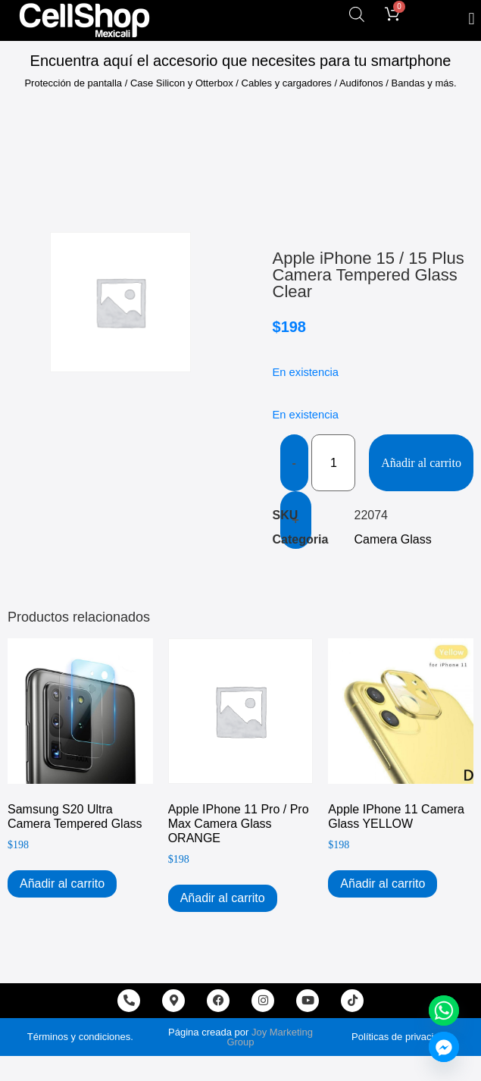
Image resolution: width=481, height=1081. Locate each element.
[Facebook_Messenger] (444, 1047)
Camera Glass (393, 539)
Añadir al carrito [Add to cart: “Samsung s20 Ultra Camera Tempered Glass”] (62, 883)
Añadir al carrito (421, 462)
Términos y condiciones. (80, 1036)
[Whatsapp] (444, 1010)
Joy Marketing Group (269, 1037)
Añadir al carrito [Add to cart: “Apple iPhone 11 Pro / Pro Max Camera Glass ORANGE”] (222, 897)
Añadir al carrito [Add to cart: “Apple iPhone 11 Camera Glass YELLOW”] (382, 883)
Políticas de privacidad (400, 1036)
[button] (471, 18)
